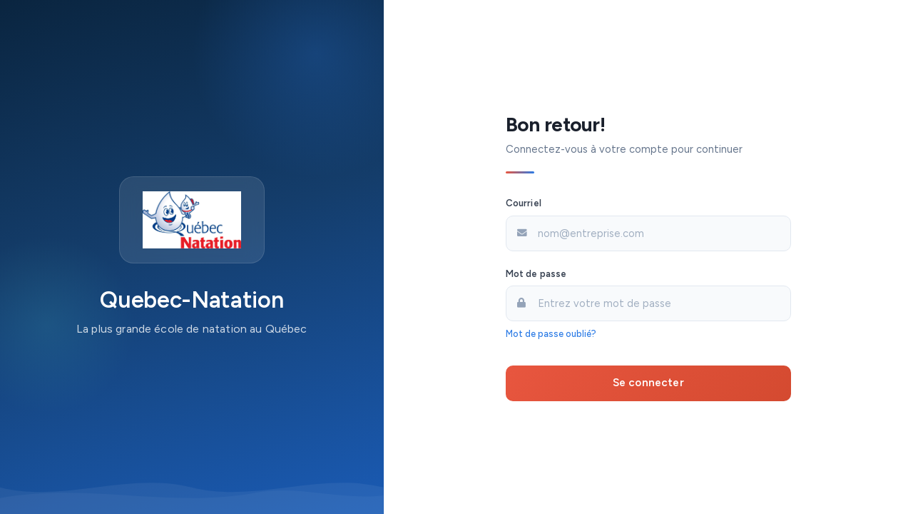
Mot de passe (536, 273)
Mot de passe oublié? (551, 333)
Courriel (523, 203)
